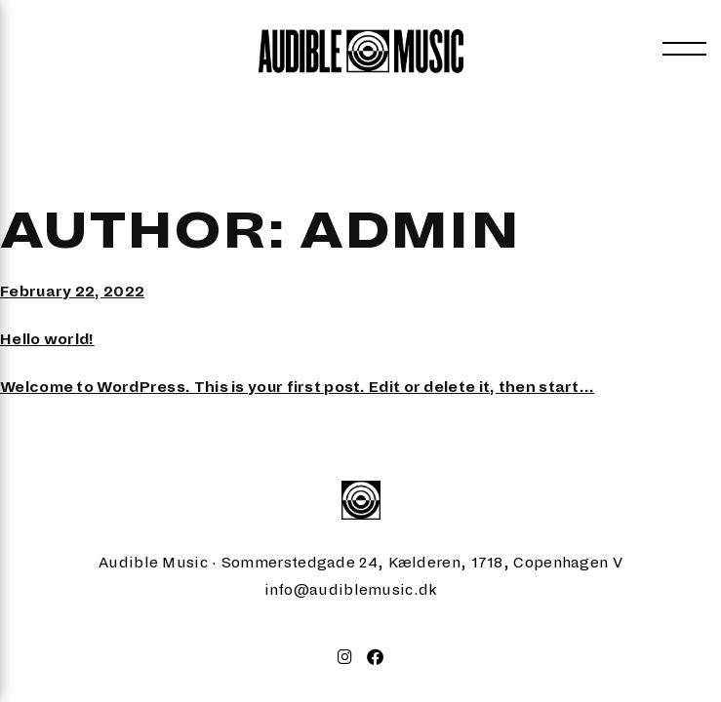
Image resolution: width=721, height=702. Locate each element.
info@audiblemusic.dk (351, 589)
